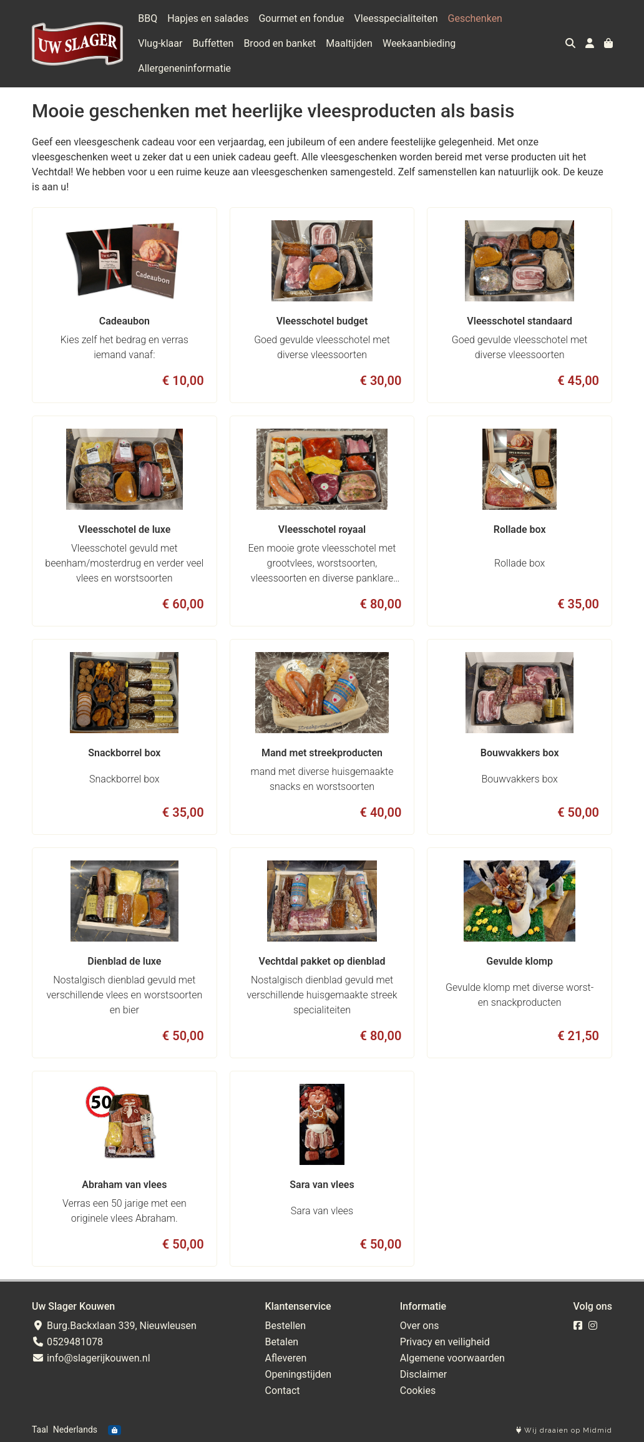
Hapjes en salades (207, 18)
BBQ (147, 18)
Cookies (418, 1390)
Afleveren (286, 1358)
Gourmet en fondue (301, 18)
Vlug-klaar (160, 43)
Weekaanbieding (419, 43)
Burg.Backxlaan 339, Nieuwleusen (114, 1326)
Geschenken (475, 18)
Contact (282, 1390)
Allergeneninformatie (184, 68)
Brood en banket (279, 43)
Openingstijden (298, 1374)
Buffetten (212, 43)
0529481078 (67, 1342)
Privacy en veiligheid (445, 1342)
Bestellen (285, 1326)
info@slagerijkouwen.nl (91, 1358)
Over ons (419, 1326)
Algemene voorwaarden (452, 1358)
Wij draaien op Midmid (564, 1430)
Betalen (282, 1342)
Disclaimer (423, 1374)
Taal (40, 1430)
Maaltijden (349, 43)
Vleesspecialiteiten (396, 18)
